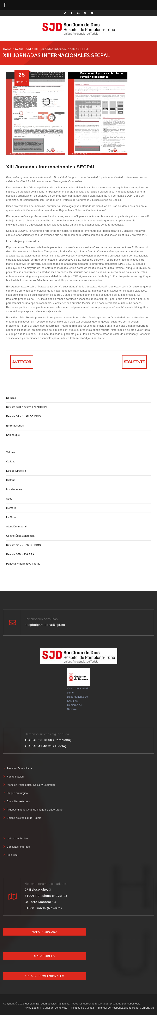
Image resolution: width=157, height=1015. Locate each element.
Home (7, 49)
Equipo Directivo (16, 470)
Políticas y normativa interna (23, 563)
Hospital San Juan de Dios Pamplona (47, 1003)
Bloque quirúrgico (17, 793)
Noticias (11, 397)
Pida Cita (12, 855)
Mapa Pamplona (44, 931)
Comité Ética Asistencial (20, 535)
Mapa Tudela (44, 956)
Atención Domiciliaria (19, 768)
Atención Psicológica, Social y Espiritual (31, 784)
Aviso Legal (32, 1007)
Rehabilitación (15, 776)
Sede (9, 498)
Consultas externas (18, 801)
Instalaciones (14, 489)
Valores (10, 452)
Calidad (10, 461)
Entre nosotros (15, 425)
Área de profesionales (44, 976)
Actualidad (23, 49)
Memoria (11, 508)
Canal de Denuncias (55, 1007)
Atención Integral (16, 526)
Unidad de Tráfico (17, 838)
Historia (11, 480)
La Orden (11, 517)
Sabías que (13, 435)
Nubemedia (133, 1003)
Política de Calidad (82, 1007)
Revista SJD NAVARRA (20, 554)
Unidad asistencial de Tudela (24, 817)
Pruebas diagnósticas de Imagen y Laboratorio (34, 809)
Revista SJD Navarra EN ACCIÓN (26, 407)
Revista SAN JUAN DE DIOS (23, 416)
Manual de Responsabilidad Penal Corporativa (126, 1007)
